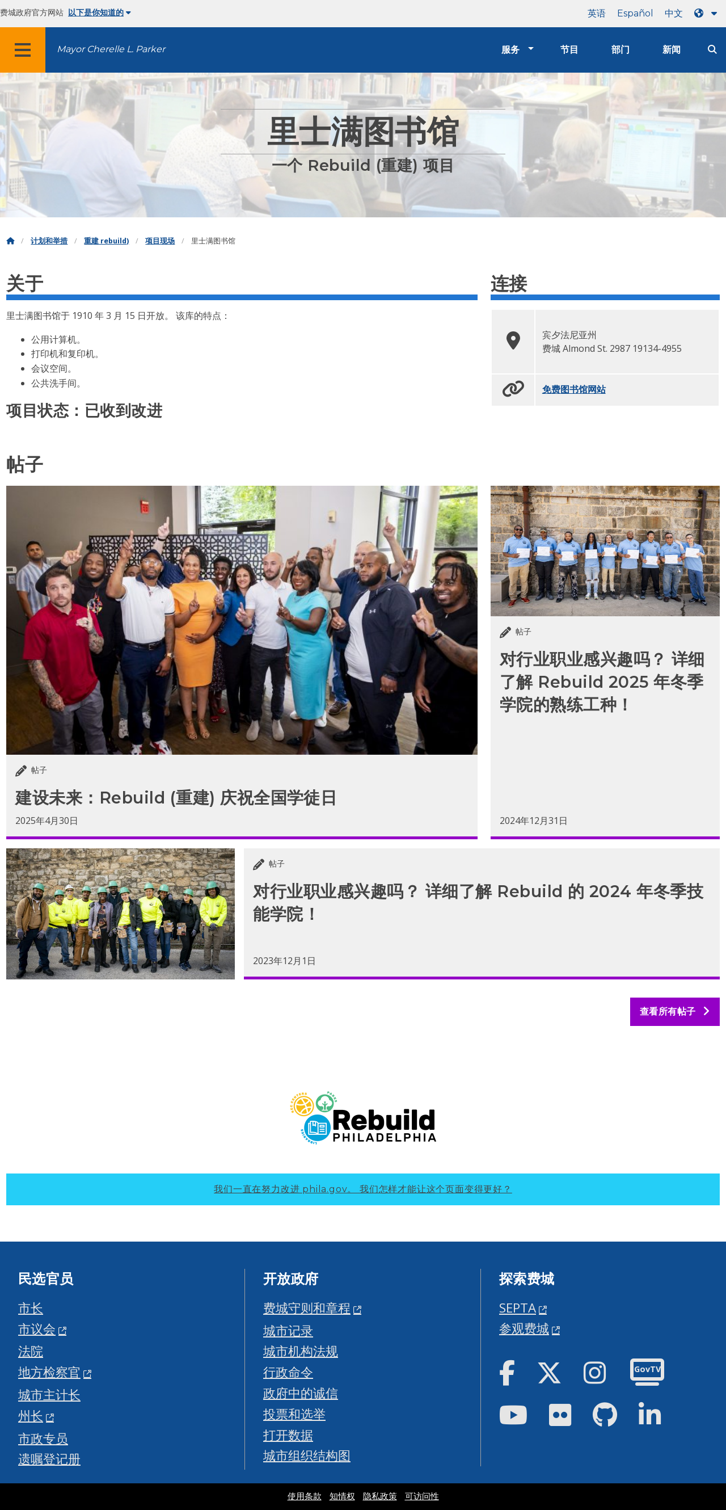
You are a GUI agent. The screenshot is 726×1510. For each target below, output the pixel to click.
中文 (674, 13)
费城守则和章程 (307, 1307)
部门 (620, 49)
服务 (510, 49)
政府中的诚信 (300, 1393)
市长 (30, 1307)
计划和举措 (49, 241)
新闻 (671, 49)
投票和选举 (294, 1414)
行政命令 (288, 1372)
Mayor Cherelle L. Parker (111, 49)
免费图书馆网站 (574, 389)
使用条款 (305, 1496)
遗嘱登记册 (49, 1458)
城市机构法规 (300, 1351)
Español (635, 13)
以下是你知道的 (99, 12)
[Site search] (712, 50)
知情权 (342, 1496)
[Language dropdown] (708, 13)
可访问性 (422, 1496)
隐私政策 (380, 1496)
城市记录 (288, 1330)
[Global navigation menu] (22, 50)
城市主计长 (49, 1394)
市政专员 (43, 1438)
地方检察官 (49, 1372)
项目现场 (160, 241)
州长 (30, 1415)
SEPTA (517, 1307)
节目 (569, 49)
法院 (30, 1351)
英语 (597, 13)
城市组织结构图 (307, 1455)
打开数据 (288, 1435)
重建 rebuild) (106, 241)
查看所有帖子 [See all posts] (675, 1011)
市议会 (37, 1328)
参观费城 (524, 1328)
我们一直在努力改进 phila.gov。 (363, 1189)
